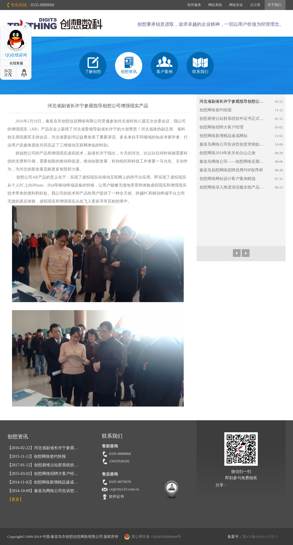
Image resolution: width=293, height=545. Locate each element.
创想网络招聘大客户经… (42, 473)
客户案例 (165, 72)
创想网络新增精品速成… (42, 482)
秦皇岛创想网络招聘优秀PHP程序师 (231, 170)
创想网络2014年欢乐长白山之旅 (227, 153)
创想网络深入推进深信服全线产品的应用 (232, 187)
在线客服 (16, 63)
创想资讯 (129, 72)
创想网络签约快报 (215, 110)
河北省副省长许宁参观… (42, 448)
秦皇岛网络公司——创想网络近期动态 (232, 161)
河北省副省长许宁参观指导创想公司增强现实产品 (232, 101)
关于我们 (274, 5)
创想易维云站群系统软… (42, 465)
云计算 (255, 5)
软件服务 (194, 5)
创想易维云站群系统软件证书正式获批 (232, 118)
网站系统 (215, 5)
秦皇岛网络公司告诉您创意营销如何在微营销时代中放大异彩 (232, 144)
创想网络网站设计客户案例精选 (227, 179)
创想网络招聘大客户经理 (221, 127)
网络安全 (236, 5)
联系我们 (200, 72)
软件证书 (116, 496)
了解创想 (93, 72)
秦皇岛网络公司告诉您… (42, 491)
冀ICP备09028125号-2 (259, 536)
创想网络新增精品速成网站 (223, 136)
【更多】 (15, 499)
